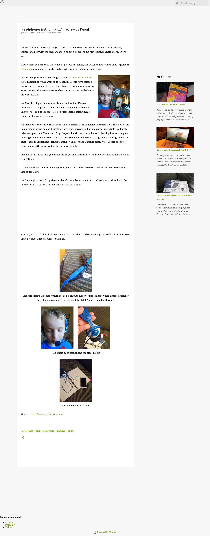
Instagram (10, 525)
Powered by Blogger (105, 532)
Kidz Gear (61, 431)
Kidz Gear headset (82, 77)
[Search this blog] (194, 3)
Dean (38, 431)
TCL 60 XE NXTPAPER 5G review (170, 105)
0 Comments (56, 33)
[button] (23, 38)
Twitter (8, 527)
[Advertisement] (75, 489)
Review (71, 431)
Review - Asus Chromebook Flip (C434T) (173, 150)
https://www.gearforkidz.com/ (47, 414)
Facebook (10, 522)
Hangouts (26, 69)
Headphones (48, 431)
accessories (27, 431)
